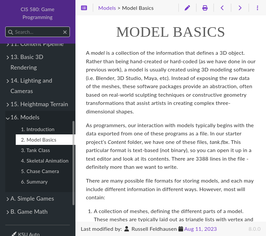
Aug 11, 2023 (200, 229)
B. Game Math (29, 211)
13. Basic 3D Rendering (26, 62)
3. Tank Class (35, 150)
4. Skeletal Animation (45, 161)
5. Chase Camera (40, 171)
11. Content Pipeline (37, 43)
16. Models (24, 117)
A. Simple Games (32, 198)
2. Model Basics (38, 140)
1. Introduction (37, 129)
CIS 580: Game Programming (37, 13)
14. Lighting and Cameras (31, 85)
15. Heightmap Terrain (39, 104)
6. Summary (34, 182)
